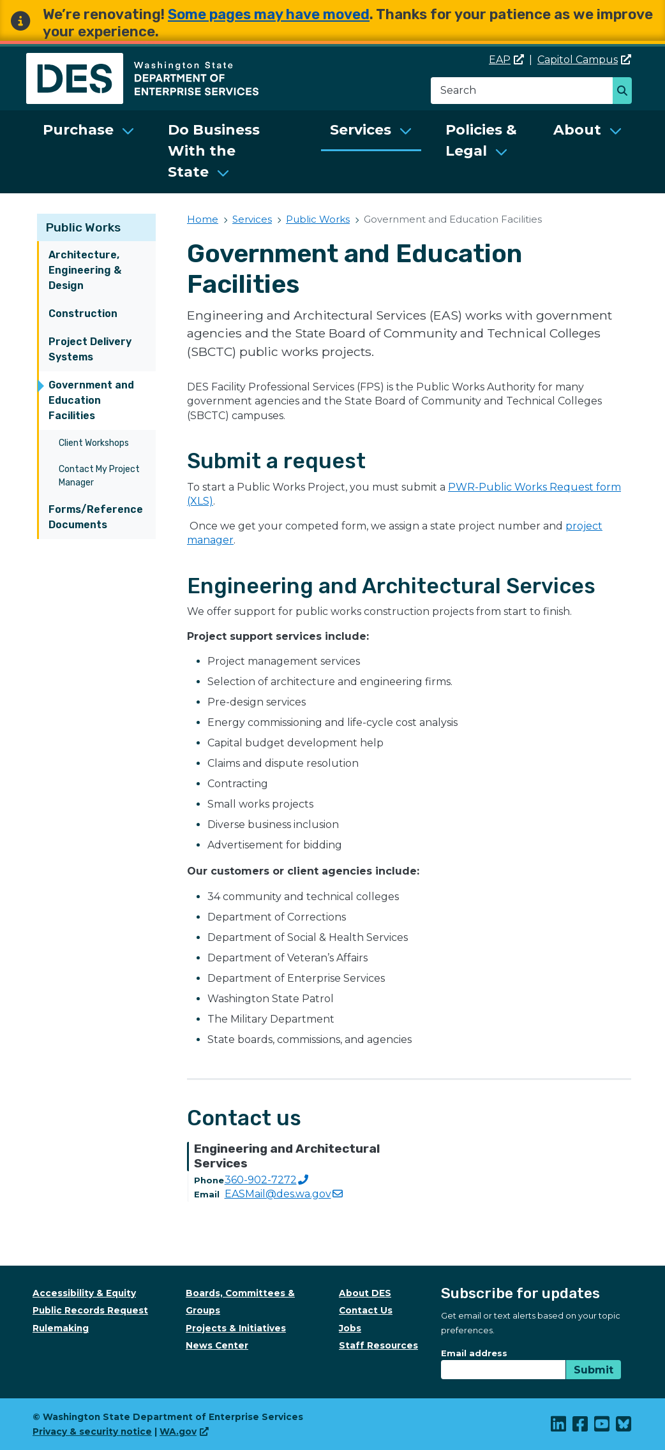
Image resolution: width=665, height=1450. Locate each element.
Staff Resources (378, 1345)
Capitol (584, 60)
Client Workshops (94, 443)
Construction (83, 313)
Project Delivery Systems (90, 349)
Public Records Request (90, 1310)
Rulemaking (61, 1328)
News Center (217, 1345)
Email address (474, 1353)
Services (360, 129)
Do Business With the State (214, 151)
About (577, 129)
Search (625, 92)
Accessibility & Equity (84, 1293)
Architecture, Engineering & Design (85, 270)
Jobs (350, 1328)
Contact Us (365, 1310)
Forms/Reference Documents (96, 517)
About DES (365, 1293)
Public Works (83, 227)
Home (202, 219)
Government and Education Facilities (91, 400)
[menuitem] (89, 151)
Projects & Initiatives (236, 1328)
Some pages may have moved (269, 14)
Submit (593, 1370)
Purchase (78, 129)
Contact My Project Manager (99, 476)
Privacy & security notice (92, 1431)
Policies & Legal (481, 140)
